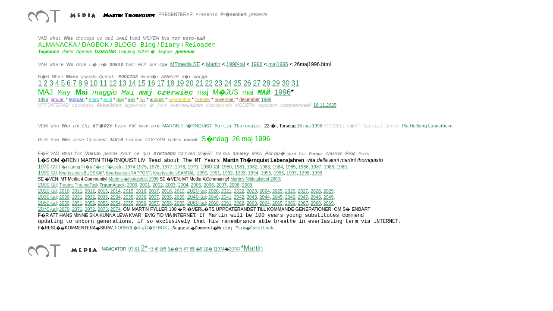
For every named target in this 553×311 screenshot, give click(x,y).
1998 (304, 172)
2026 (290, 191)
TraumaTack (86, 185)
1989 (341, 166)
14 (132, 83)
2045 (277, 197)
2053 (102, 203)
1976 (154, 166)
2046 (290, 197)
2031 (77, 197)
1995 (266, 172)
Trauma (66, 185)
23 (218, 83)
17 (161, 83)
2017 (154, 191)
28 (266, 83)
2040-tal (196, 197)
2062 (239, 203)
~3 (151, 249)
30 (285, 83)
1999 (317, 172)
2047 (303, 197)
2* (144, 248)
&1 (137, 249)
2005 (196, 184)
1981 (239, 166)
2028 (316, 191)
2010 (64, 191)
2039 (179, 197)
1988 (329, 166)
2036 (141, 197)
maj (307, 125)
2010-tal (47, 191)
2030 (64, 197)
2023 (252, 191)
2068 (316, 203)
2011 (77, 191)
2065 (277, 203)
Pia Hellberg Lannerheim (427, 125)
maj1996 (278, 64)
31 (295, 83)
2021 (226, 191)
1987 (316, 166)
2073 (102, 209)
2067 (303, 203)
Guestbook (261, 228)
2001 (145, 184)
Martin (213, 64)
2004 (183, 184)
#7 (186, 249)
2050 (64, 203)
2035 (128, 197)
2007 (222, 184)
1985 (291, 166)
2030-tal (47, 197)
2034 (115, 197)
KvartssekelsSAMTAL (174, 173)
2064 (265, 203)
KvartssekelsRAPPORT (128, 173)
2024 (265, 191)
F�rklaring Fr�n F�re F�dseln (91, 167)
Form (241, 228)
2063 (252, 203)
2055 (128, 203)
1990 (202, 172)
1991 (215, 172)
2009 (247, 184)
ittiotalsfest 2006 (255, 179)
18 (170, 83)
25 (238, 83)
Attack (112, 185)
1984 (278, 166)
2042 (239, 197)
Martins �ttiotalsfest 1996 (134, 179)
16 (151, 83)
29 (276, 83)
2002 (158, 184)
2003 (170, 184)
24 (228, 83)
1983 (265, 166)
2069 (329, 203)
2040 (213, 197)
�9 (199, 249)
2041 (226, 197)
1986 (303, 166)
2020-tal (196, 191)
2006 (209, 184)
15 (141, 83)
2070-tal (47, 209)
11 (103, 83)
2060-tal (196, 203)
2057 (154, 203)
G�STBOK (156, 227)
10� (208, 249)
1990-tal (235, 64)
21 (199, 83)
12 (113, 83)
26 (247, 83)
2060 (213, 203)
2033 (102, 197)
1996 (257, 64)
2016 (141, 191)
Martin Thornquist (238, 126)
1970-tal (47, 167)
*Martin (252, 248)
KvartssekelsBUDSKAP (81, 173)
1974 (130, 166)
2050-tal (47, 203)
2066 (290, 203)
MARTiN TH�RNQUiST (187, 125)
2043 (252, 197)
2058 (166, 203)
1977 (167, 166)
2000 (132, 184)
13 (122, 83)
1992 (228, 172)
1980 (227, 166)
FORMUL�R (128, 227)
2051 (77, 203)
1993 (240, 172)
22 (209, 83)
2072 (90, 209)
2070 (64, 209)
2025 (277, 191)
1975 (141, 166)
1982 (252, 166)
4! (156, 249)
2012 (90, 191)
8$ (192, 249)
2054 (115, 203)
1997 (291, 172)
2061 (226, 203)
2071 (77, 209)
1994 (253, 172)
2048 (316, 197)
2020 (213, 191)
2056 (141, 203)
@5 (163, 249)
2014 (115, 191)
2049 (329, 197)
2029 (329, 191)
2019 (179, 191)
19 (180, 83)
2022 (239, 191)
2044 (265, 197)
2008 (234, 184)
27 (257, 83)
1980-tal (210, 167)
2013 (102, 191)
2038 (166, 197)
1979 (193, 166)
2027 (303, 191)
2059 (179, 203)
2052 (90, 203)
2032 (90, 197)
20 (190, 83)
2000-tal (47, 185)
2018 (166, 191)
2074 (115, 209)
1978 (180, 166)
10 (93, 83)
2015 (128, 191)
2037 (154, 197)
